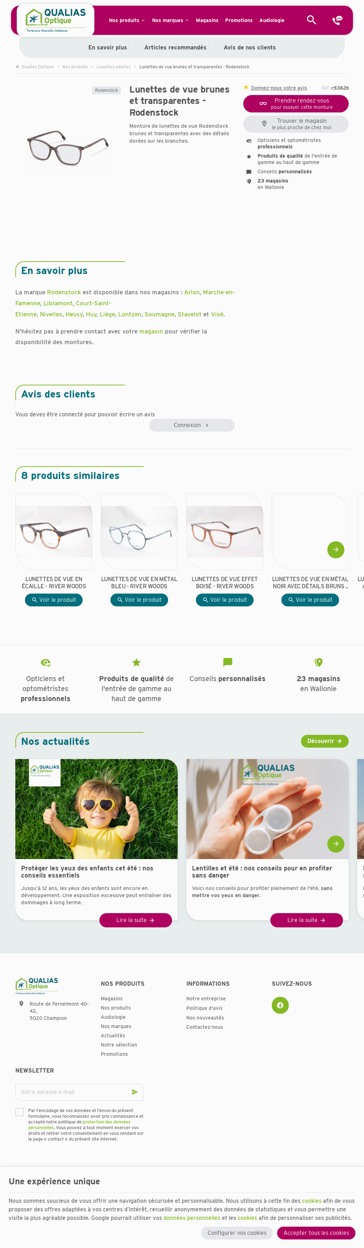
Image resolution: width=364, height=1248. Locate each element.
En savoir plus (107, 47)
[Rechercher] (312, 20)
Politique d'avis (204, 1008)
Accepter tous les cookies (316, 1232)
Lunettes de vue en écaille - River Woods (54, 583)
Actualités (113, 1035)
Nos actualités (55, 741)
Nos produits (75, 66)
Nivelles (51, 314)
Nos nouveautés (205, 1018)
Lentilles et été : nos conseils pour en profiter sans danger (262, 872)
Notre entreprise (206, 998)
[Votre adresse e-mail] (79, 1092)
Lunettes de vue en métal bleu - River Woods (139, 583)
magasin (151, 331)
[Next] (335, 549)
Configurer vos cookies (237, 1232)
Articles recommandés (175, 47)
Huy (91, 314)
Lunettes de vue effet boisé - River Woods (225, 583)
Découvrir (320, 741)
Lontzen (129, 314)
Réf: (325, 88)
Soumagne (160, 314)
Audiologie (113, 1017)
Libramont (58, 303)
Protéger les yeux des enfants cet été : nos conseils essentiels (87, 872)
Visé (217, 314)
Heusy (74, 314)
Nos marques (116, 1026)
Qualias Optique (34, 66)
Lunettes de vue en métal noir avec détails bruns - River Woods (310, 583)
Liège (107, 314)
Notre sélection (119, 1045)
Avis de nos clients (250, 47)
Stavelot (190, 314)
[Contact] (337, 20)
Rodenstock (106, 90)
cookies (312, 1200)
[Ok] (135, 1092)
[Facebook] (280, 1005)
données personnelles (191, 1218)
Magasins (112, 998)
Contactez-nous (204, 1027)
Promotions (114, 1054)
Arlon (192, 292)
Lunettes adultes (114, 66)
